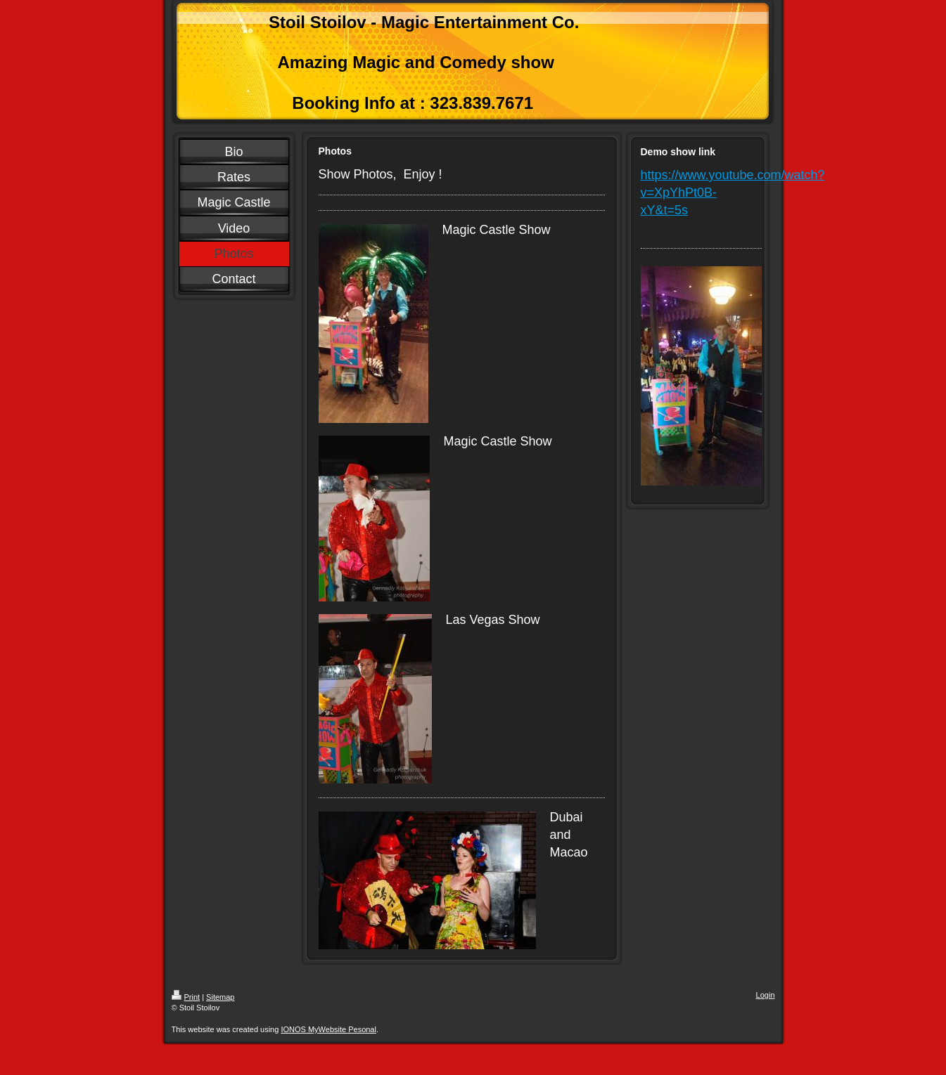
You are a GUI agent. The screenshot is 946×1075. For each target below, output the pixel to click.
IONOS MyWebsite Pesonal (328, 1029)
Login (765, 995)
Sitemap (220, 997)
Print (186, 997)
